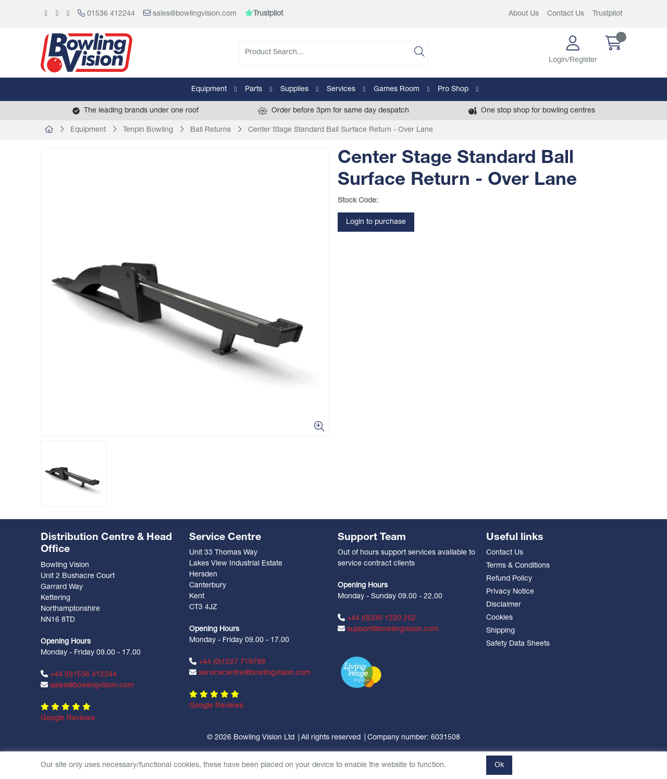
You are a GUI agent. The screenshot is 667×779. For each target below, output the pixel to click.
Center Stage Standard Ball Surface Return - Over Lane (340, 130)
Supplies (294, 89)
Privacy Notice (510, 592)
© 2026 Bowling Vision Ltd (250, 738)
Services (341, 89)
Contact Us (565, 14)
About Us (524, 14)
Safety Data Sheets (518, 644)
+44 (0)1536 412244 (79, 674)
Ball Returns (210, 130)
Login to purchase (376, 222)
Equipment (209, 89)
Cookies (499, 618)
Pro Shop (453, 89)
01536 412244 (106, 13)
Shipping (500, 631)
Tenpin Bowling (148, 130)
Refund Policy (509, 579)
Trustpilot (607, 14)
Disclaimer (503, 605)
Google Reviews (68, 718)
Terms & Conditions (518, 566)
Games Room (396, 89)
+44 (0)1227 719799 (227, 662)
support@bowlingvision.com (388, 629)
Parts (253, 89)
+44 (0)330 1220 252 (377, 618)
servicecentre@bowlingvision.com (250, 673)
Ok (499, 765)
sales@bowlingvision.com (190, 13)
